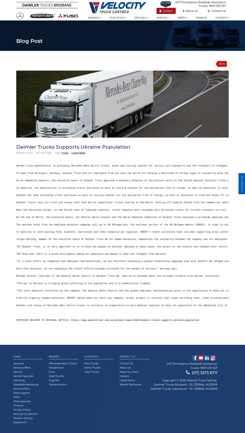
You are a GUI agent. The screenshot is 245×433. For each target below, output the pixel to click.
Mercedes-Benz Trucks (63, 363)
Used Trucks (56, 376)
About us (190, 11)
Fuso (52, 371)
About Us (125, 367)
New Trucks (91, 363)
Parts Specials (22, 401)
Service (163, 17)
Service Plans (21, 388)
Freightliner (56, 367)
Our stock (117, 17)
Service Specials (23, 376)
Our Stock (91, 356)
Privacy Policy (21, 409)
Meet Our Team (129, 371)
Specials (141, 17)
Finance (201, 17)
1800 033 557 (217, 6)
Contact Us (127, 356)
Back (222, 63)
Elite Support (21, 392)
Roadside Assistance (26, 384)
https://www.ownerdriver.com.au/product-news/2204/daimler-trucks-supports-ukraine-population (135, 320)
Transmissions (57, 384)
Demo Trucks (92, 367)
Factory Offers (21, 367)
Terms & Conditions (25, 413)
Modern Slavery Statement (23, 420)
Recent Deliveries (130, 384)
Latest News (78, 152)
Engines (54, 380)
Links (16, 356)
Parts (183, 17)
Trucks (65, 152)
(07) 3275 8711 (201, 372)
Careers (166, 11)
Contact (222, 17)
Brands (94, 17)
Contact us (217, 11)
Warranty (19, 380)
